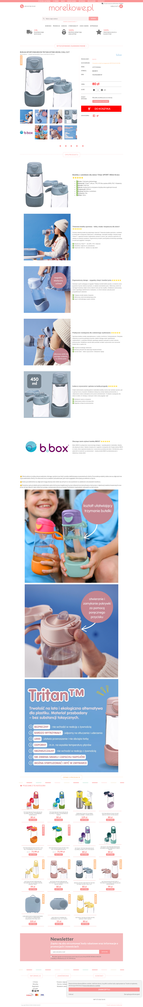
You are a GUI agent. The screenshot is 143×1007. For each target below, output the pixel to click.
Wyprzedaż (94, 26)
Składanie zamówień (63, 986)
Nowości (48, 26)
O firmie (56, 1)
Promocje (56, 26)
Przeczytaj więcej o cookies (91, 985)
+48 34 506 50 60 (29, 6)
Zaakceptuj (104, 989)
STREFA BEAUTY (73, 26)
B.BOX (94, 59)
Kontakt (101, 1)
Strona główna (44, 1)
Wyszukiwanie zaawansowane (71, 46)
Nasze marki (71, 1)
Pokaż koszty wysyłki (101, 101)
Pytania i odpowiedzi (63, 982)
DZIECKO (64, 26)
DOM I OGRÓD (84, 26)
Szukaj (93, 18)
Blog (63, 1)
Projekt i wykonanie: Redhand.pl (114, 1005)
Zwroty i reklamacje (63, 984)
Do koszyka (99, 108)
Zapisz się (105, 951)
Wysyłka (82, 1)
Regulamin (91, 1)
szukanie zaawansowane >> (70, 21)
